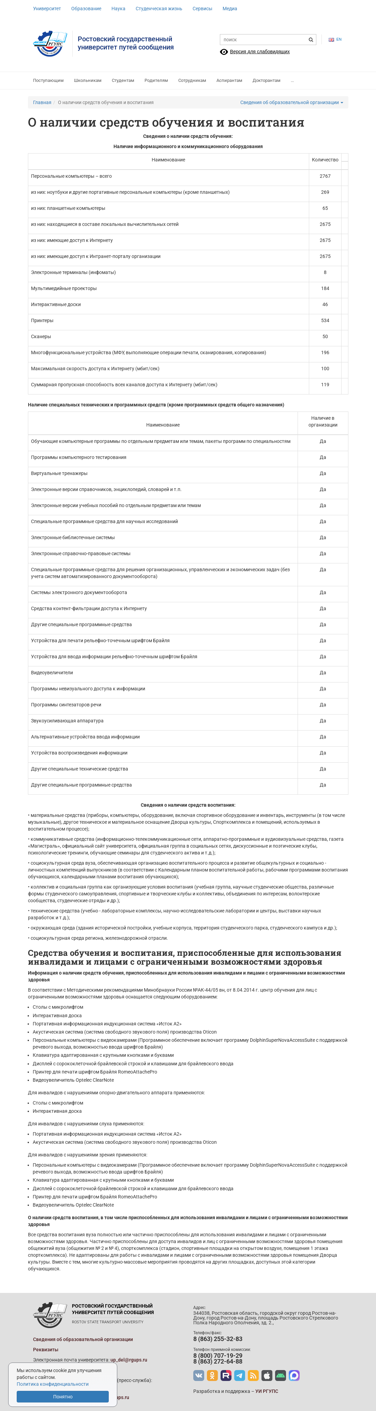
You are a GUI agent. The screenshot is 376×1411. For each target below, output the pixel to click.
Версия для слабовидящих (260, 51)
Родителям (156, 80)
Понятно (63, 1396)
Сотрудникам (192, 80)
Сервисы (202, 8)
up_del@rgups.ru (128, 1360)
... (292, 80)
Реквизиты (45, 1349)
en (335, 39)
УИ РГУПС (266, 1391)
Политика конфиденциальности (53, 1384)
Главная (42, 102)
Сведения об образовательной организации (291, 102)
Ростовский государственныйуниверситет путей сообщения (126, 43)
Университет (47, 8)
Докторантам (267, 80)
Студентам (123, 80)
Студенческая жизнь (159, 8)
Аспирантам (229, 80)
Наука (118, 8)
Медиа (230, 8)
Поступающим (48, 80)
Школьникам (88, 80)
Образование (86, 8)
